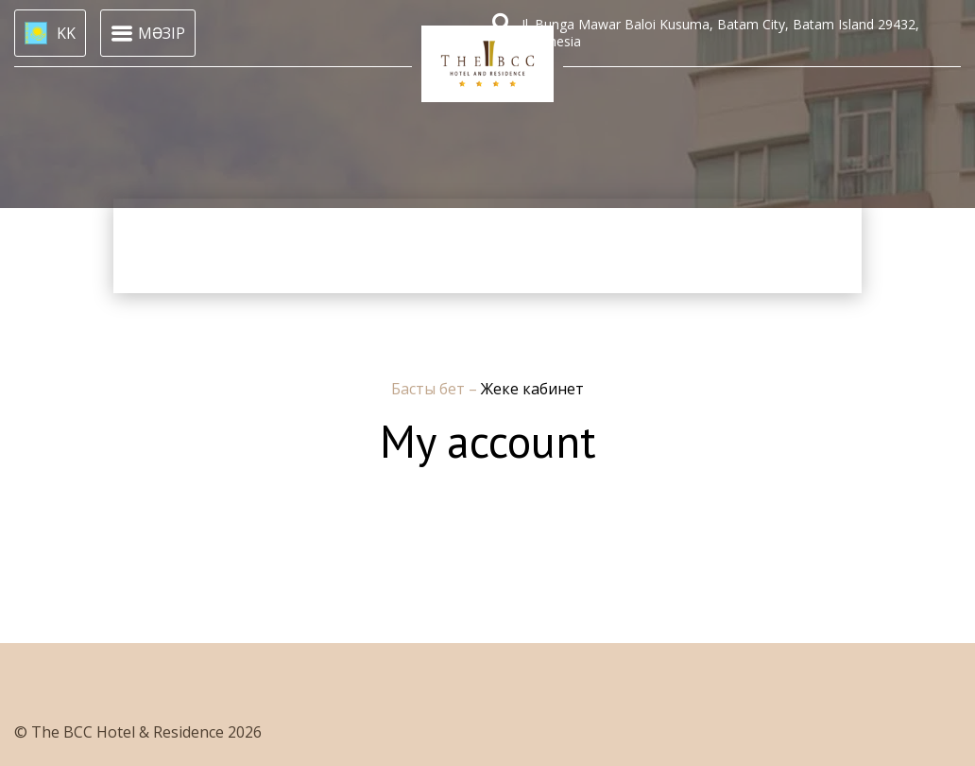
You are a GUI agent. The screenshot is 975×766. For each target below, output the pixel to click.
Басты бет (430, 388)
